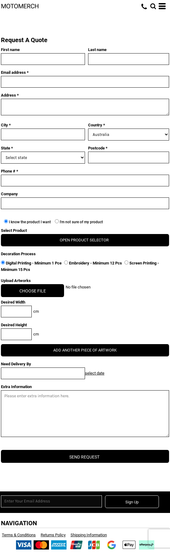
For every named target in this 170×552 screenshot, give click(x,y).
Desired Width (13, 302)
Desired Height (14, 325)
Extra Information (16, 386)
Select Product (14, 230)
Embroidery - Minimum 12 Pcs (93, 262)
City (4, 125)
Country (95, 125)
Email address (13, 72)
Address (8, 95)
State (5, 148)
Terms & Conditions (19, 535)
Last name (97, 49)
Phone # (8, 171)
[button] (153, 6)
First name (10, 49)
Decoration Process (18, 254)
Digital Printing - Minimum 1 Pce (32, 262)
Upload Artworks (16, 280)
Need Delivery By (16, 364)
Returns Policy (53, 535)
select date (94, 373)
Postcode (96, 148)
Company (9, 194)
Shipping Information (89, 535)
